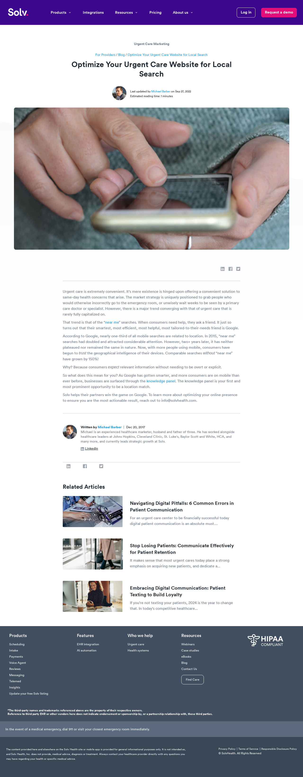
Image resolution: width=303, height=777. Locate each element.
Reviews (15, 669)
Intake (13, 650)
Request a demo (279, 12)
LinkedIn (89, 448)
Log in (246, 12)
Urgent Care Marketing (151, 43)
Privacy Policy (227, 749)
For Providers (105, 55)
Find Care (192, 680)
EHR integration (88, 644)
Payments (16, 657)
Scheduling (17, 644)
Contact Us (189, 669)
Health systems (138, 650)
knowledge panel (161, 381)
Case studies (190, 650)
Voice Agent (17, 663)
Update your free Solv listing (28, 693)
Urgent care (136, 644)
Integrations (93, 12)
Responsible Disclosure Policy (279, 749)
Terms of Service (248, 749)
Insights (14, 687)
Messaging (16, 675)
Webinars (188, 644)
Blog (121, 55)
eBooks (186, 657)
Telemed (15, 681)
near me (112, 322)
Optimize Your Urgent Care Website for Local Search (168, 55)
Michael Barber (161, 91)
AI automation (86, 650)
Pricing (155, 12)
